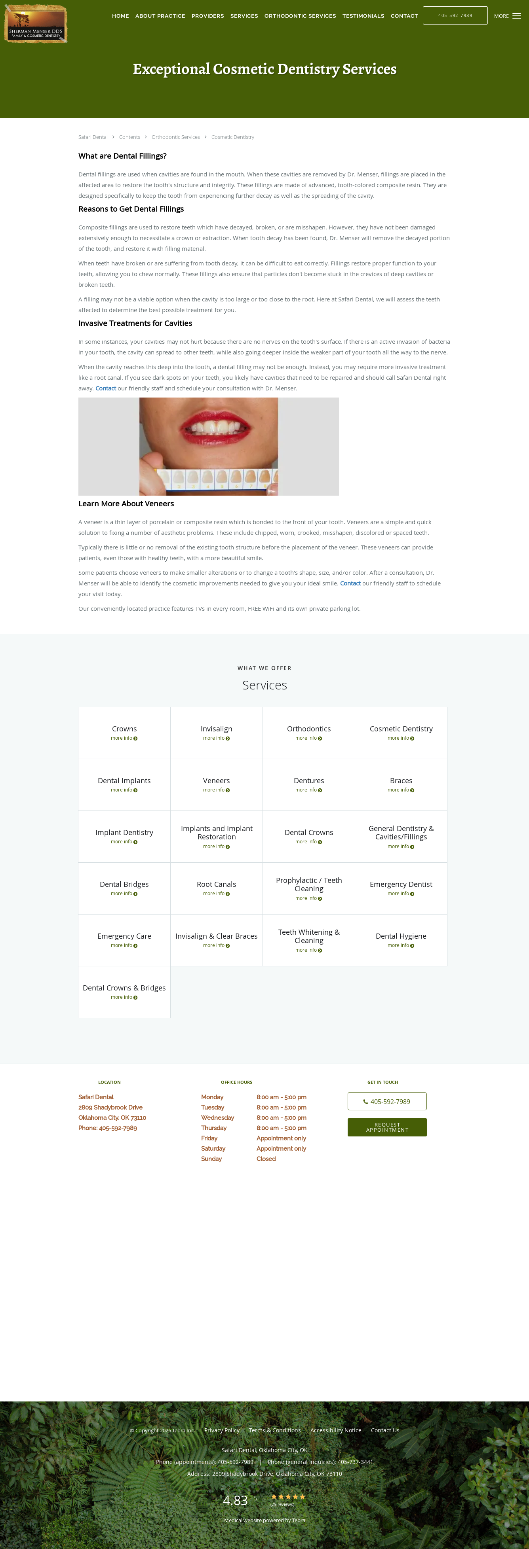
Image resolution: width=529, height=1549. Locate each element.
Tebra (298, 1520)
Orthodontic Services (176, 136)
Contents (130, 136)
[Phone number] (387, 1101)
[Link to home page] (35, 23)
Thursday (262, 1128)
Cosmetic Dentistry (232, 136)
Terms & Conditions (275, 1430)
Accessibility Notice (336, 1430)
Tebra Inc (183, 1430)
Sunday (262, 1159)
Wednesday (262, 1118)
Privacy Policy (222, 1430)
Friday (262, 1138)
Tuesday (262, 1107)
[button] (516, 16)
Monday (262, 1097)
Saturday (262, 1149)
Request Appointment (387, 1127)
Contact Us (385, 1430)
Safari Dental (93, 136)
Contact (105, 388)
